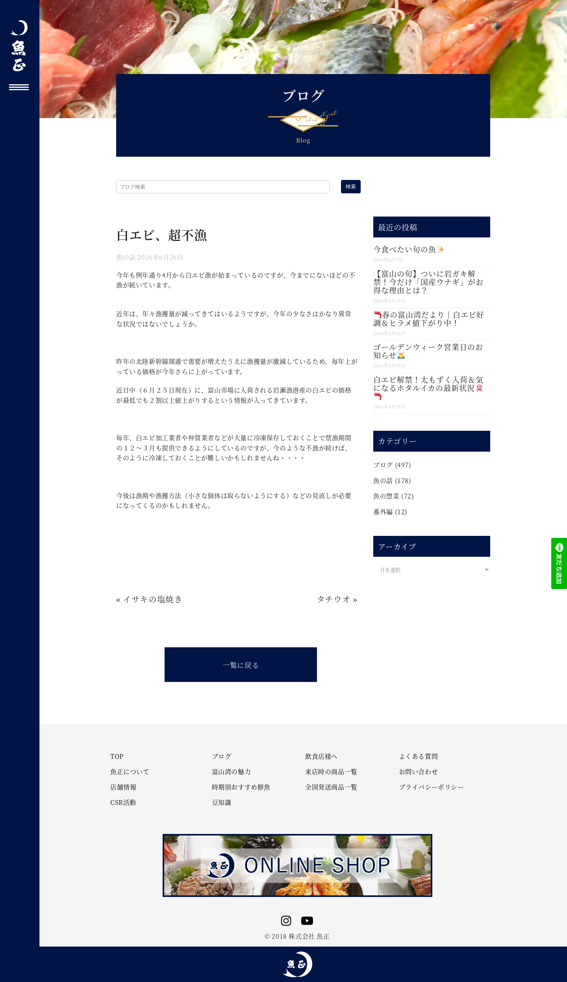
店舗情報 (123, 787)
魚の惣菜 (386, 495)
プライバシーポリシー (431, 787)
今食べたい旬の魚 (408, 249)
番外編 (383, 511)
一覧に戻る (240, 665)
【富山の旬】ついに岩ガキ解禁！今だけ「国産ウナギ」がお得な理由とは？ (428, 281)
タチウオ (333, 599)
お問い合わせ (418, 771)
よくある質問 (418, 756)
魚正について (130, 771)
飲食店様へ (321, 756)
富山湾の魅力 (231, 771)
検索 (351, 186)
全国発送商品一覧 (331, 787)
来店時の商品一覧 (331, 771)
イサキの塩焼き (152, 599)
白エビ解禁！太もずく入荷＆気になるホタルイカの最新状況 (428, 387)
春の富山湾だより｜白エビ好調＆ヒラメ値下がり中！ (428, 318)
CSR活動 (123, 802)
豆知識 (222, 802)
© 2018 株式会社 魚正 (297, 936)
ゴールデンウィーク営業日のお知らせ (428, 350)
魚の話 (126, 256)
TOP (117, 756)
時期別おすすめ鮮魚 (241, 787)
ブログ (383, 464)
